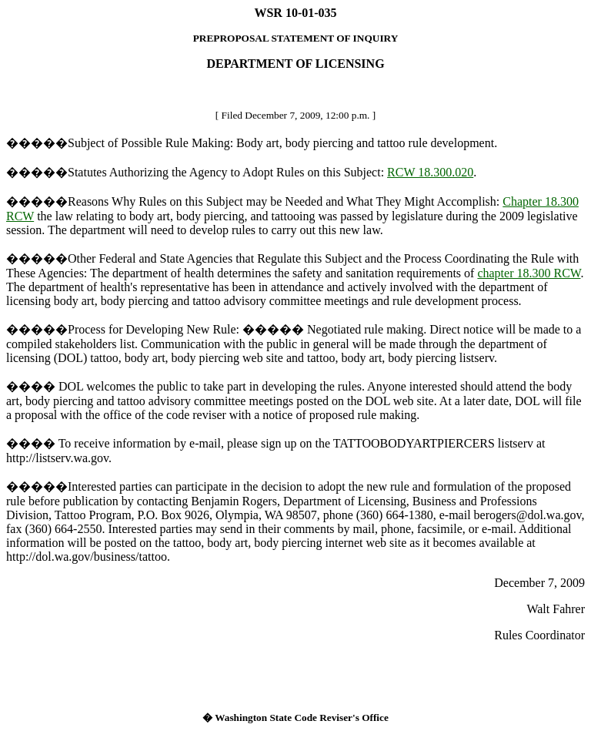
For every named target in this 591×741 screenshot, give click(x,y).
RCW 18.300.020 (430, 172)
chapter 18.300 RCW (528, 273)
